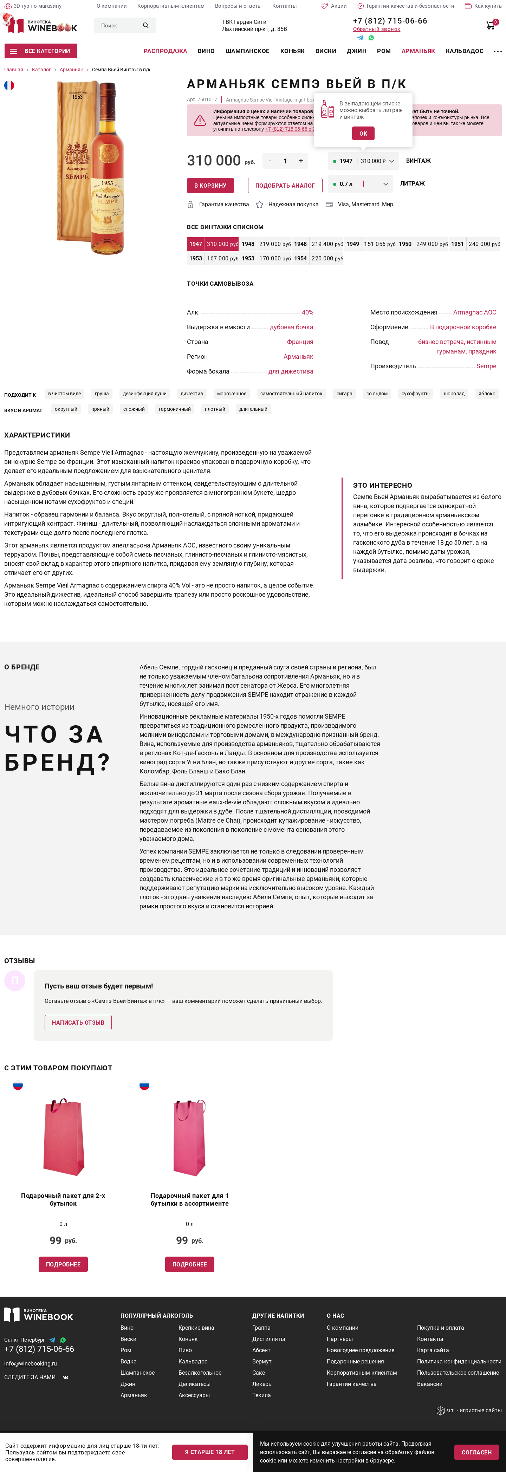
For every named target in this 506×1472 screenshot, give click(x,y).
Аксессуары (194, 1395)
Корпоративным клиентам (171, 6)
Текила (261, 1395)
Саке (258, 1372)
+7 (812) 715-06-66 (387, 21)
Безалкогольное (200, 1372)
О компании (112, 6)
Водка (129, 1361)
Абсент (261, 1350)
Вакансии (429, 1384)
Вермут (262, 1361)
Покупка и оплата (440, 1327)
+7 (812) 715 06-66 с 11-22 (295, 129)
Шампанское (248, 50)
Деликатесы (194, 1384)
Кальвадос (465, 50)
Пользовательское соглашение (458, 1372)
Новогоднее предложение (360, 1350)
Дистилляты (268, 1339)
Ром (384, 50)
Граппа (261, 1327)
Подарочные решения (355, 1361)
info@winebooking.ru (30, 1363)
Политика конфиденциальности (459, 1361)
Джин (356, 50)
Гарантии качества (352, 1384)
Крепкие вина (196, 1327)
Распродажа (165, 50)
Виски (326, 50)
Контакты (284, 6)
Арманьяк (418, 50)
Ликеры (262, 1384)
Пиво (185, 1350)
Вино (206, 50)
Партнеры (340, 1339)
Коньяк (292, 50)
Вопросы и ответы (238, 6)
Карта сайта (433, 1350)
